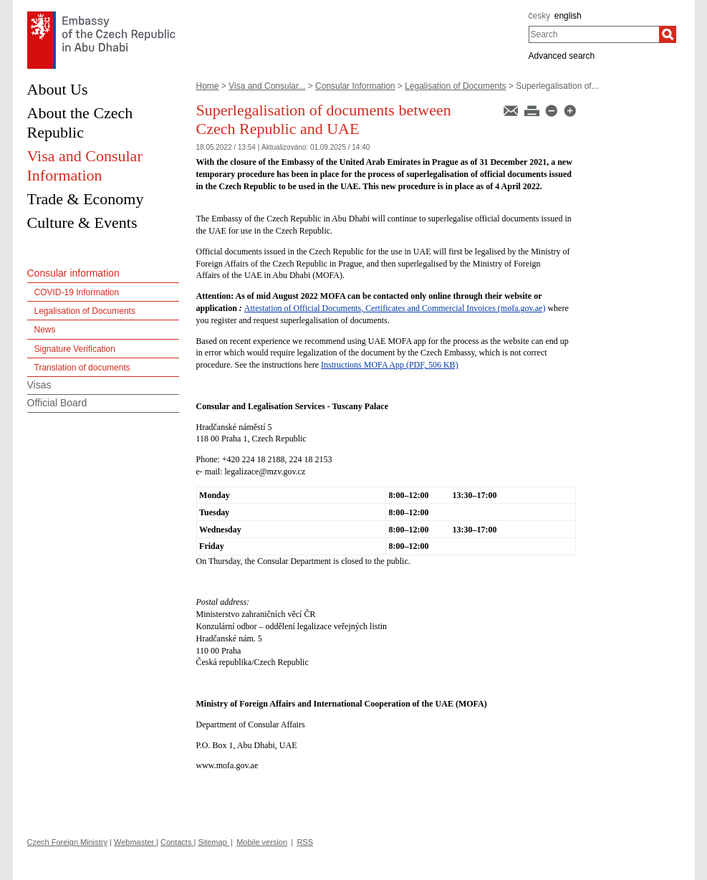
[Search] (667, 34)
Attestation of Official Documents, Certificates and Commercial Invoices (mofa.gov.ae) (395, 308)
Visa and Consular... (267, 86)
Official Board (57, 402)
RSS (305, 842)
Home (207, 86)
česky (540, 16)
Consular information (73, 273)
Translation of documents (82, 368)
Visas (39, 385)
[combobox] (594, 34)
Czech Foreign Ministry (67, 842)
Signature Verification (74, 349)
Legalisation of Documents (455, 86)
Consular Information (355, 86)
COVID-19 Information (77, 292)
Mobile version (261, 842)
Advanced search (562, 56)
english (568, 16)
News (45, 330)
